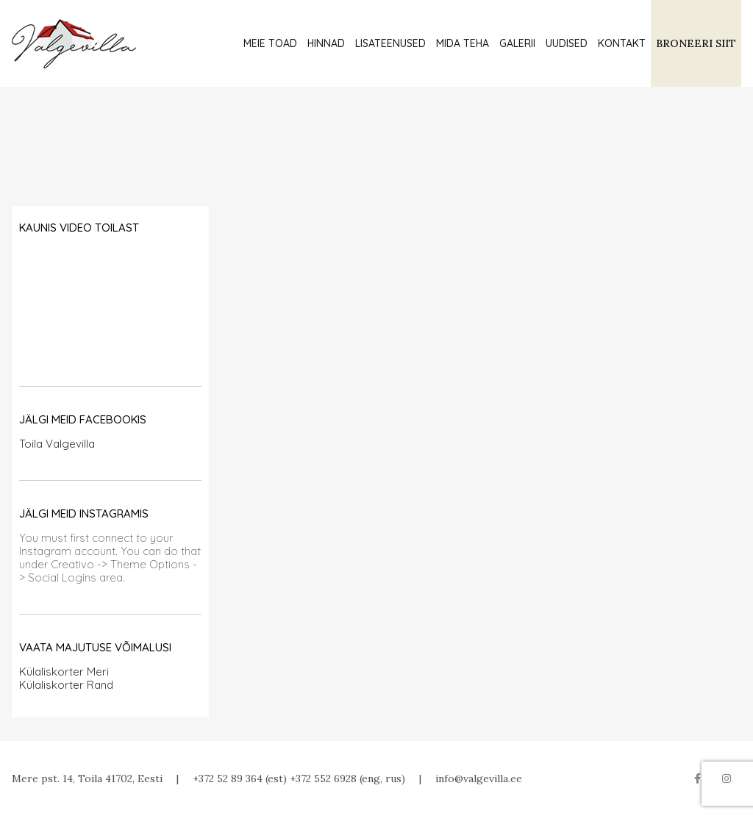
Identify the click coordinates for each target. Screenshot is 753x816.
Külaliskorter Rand (66, 685)
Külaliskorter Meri (64, 672)
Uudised (567, 43)
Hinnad (326, 43)
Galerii (517, 43)
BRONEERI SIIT (696, 43)
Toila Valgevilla (57, 444)
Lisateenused (390, 43)
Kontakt (622, 43)
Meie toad (270, 43)
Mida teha (462, 43)
